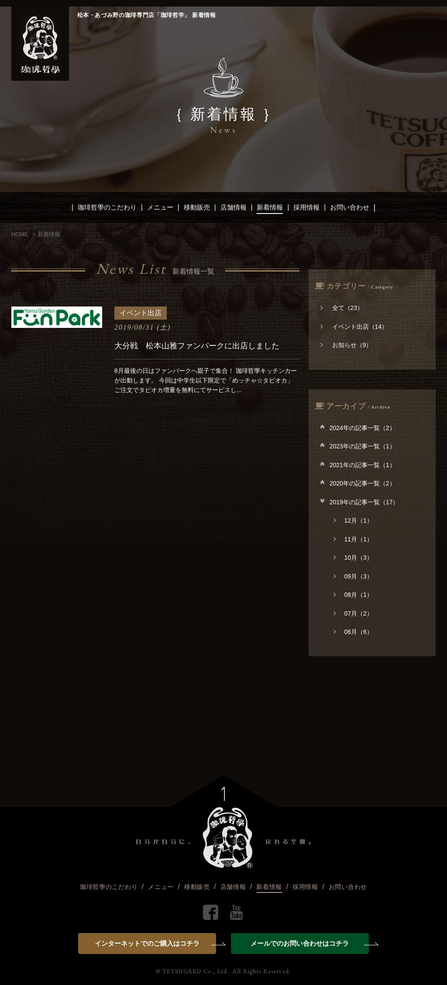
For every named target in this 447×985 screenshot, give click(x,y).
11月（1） (353, 539)
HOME (19, 234)
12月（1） (353, 520)
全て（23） (341, 307)
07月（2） (353, 613)
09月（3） (353, 576)
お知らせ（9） (346, 344)
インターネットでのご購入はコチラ (155, 943)
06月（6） (353, 631)
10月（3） (353, 557)
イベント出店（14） (354, 326)
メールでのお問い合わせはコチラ (310, 943)
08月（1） (353, 594)
